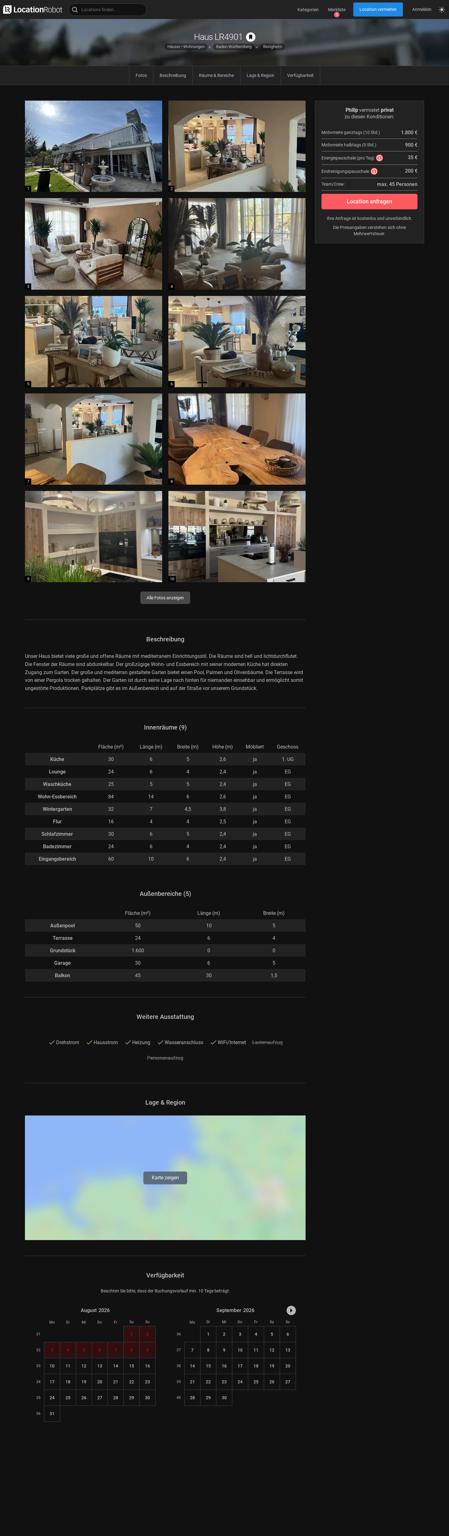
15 (131, 1365)
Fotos (141, 75)
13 (99, 1365)
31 (52, 1413)
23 (147, 1381)
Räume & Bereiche (216, 75)
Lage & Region (260, 75)
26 (83, 1397)
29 (131, 1397)
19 (83, 1381)
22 (131, 1381)
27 (99, 1397)
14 (115, 1365)
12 (83, 1365)
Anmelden (422, 9)
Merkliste (336, 9)
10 (52, 1365)
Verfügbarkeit (300, 75)
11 (67, 1365)
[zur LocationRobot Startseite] (31, 9)
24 (52, 1397)
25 (67, 1397)
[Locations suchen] (108, 9)
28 (115, 1397)
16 (147, 1365)
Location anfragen (369, 201)
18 (67, 1381)
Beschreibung (173, 75)
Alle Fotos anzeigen (165, 597)
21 (115, 1381)
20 (99, 1381)
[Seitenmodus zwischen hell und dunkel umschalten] (442, 10)
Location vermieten (378, 9)
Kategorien (308, 9)
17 (52, 1381)
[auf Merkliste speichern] (250, 37)
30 (147, 1397)
